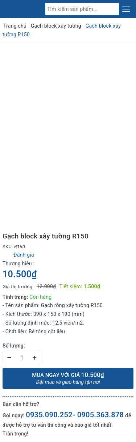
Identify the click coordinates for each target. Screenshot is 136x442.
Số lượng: (14, 346)
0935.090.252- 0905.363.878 (75, 414)
